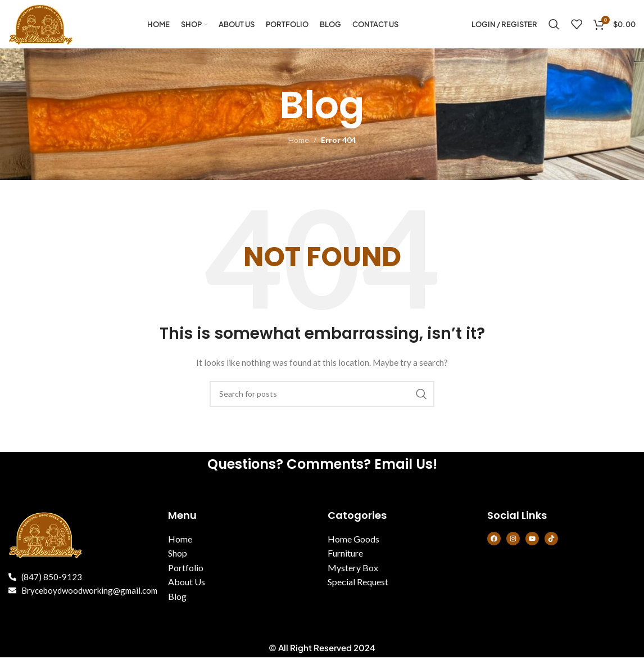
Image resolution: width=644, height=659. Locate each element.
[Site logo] (42, 24)
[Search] (554, 25)
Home (298, 142)
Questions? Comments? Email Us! (322, 465)
